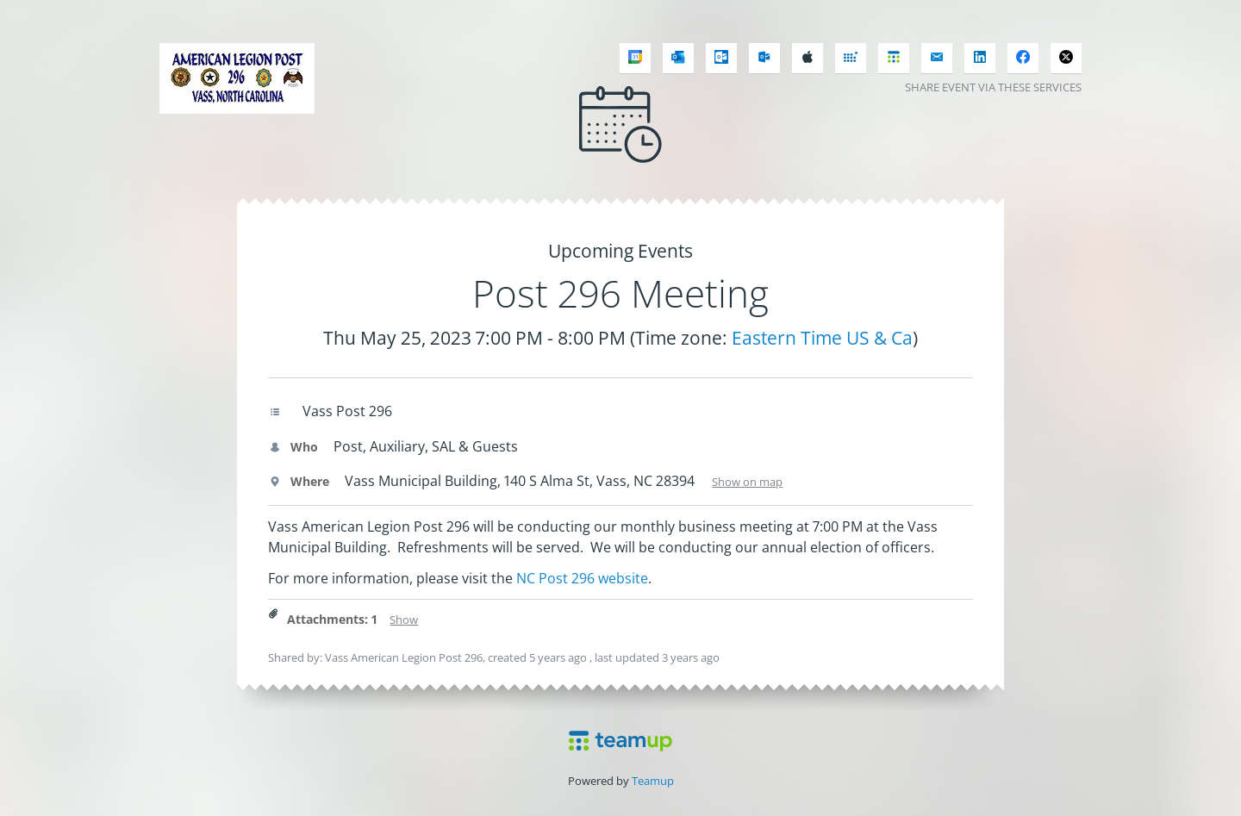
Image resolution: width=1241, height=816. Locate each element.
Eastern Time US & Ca (822, 338)
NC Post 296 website (582, 578)
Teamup (653, 780)
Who (293, 447)
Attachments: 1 (332, 619)
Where (298, 481)
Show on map (747, 481)
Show (404, 619)
